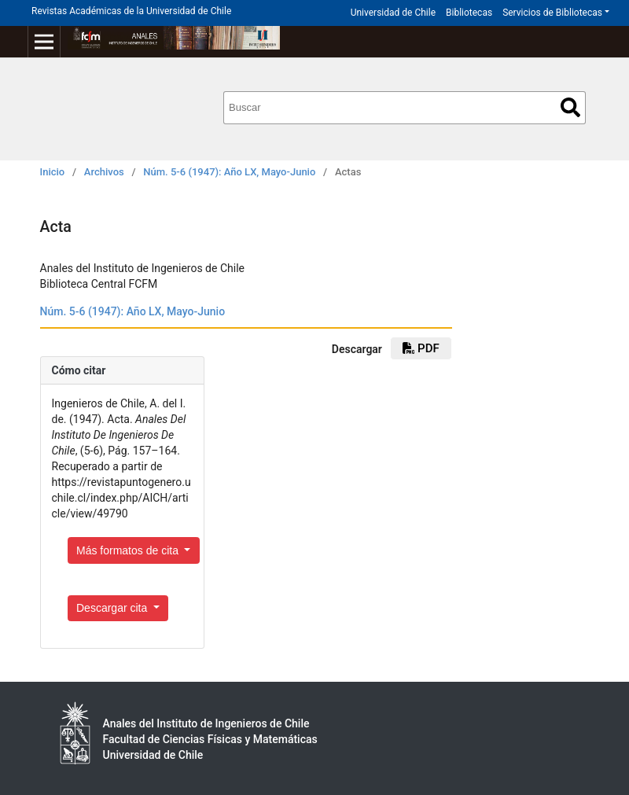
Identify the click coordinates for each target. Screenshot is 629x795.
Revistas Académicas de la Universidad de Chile (131, 11)
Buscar (570, 107)
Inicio (52, 172)
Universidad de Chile (393, 12)
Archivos (104, 172)
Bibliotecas (469, 12)
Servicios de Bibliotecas (552, 12)
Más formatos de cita (129, 550)
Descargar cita (113, 608)
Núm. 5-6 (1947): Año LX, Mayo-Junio (229, 172)
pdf (421, 348)
